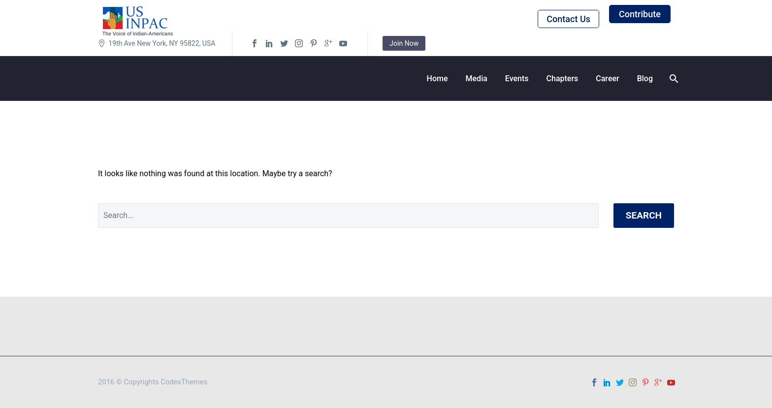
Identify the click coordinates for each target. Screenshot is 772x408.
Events (517, 78)
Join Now (403, 43)
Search (644, 215)
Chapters (563, 78)
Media (476, 78)
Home (437, 78)
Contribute (640, 14)
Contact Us (568, 19)
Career (607, 78)
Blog (645, 78)
